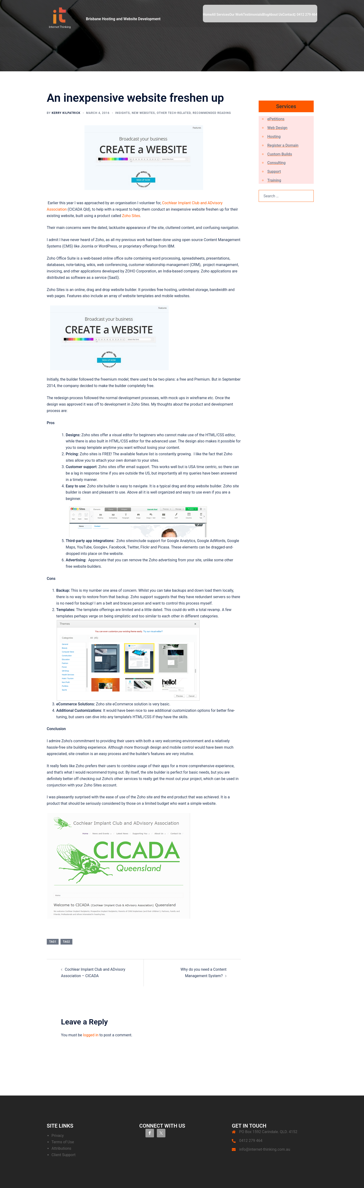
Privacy (57, 1135)
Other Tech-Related (174, 113)
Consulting (276, 162)
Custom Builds (279, 154)
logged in (90, 1035)
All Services (220, 14)
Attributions (61, 1148)
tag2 (66, 941)
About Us (275, 14)
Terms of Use (62, 1142)
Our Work (236, 14)
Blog (265, 14)
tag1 (52, 941)
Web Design (277, 128)
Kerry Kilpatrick (66, 113)
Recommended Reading (212, 113)
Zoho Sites (131, 215)
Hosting (274, 136)
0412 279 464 (307, 14)
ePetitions (276, 119)
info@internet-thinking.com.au (264, 1149)
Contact (288, 14)
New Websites (143, 113)
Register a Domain (283, 145)
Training (274, 180)
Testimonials (252, 14)
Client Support (63, 1155)
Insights (122, 113)
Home (207, 14)
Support (274, 171)
